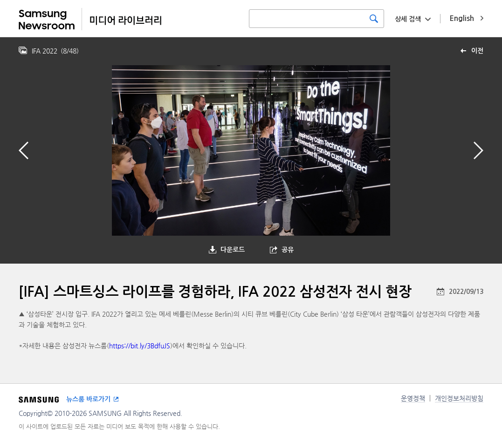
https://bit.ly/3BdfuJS (139, 345)
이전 (477, 51)
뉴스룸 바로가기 (88, 399)
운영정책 (413, 398)
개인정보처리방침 (459, 398)
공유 (288, 249)
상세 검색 (408, 19)
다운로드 (232, 249)
